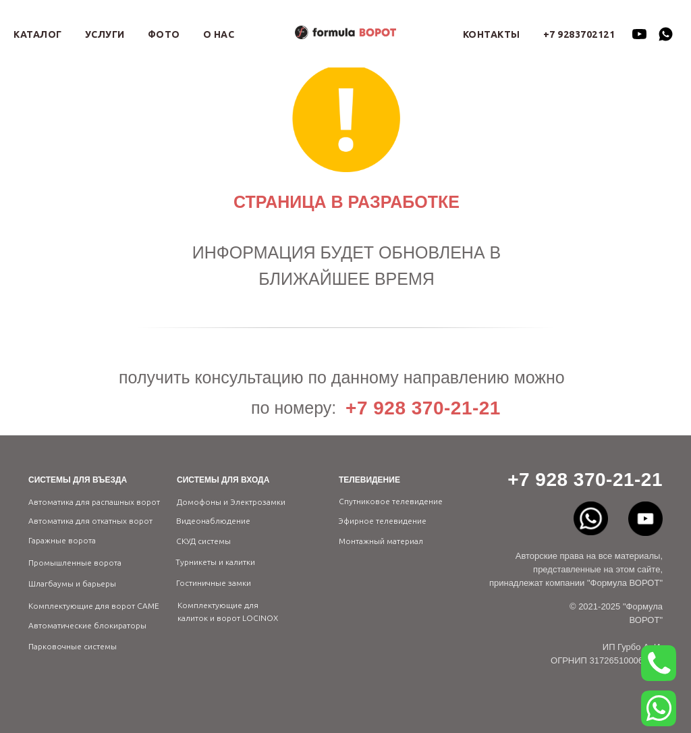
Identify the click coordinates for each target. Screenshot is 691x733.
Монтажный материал (381, 541)
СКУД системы (203, 541)
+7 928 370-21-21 (423, 408)
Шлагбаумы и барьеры (72, 583)
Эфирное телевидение (382, 520)
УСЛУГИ (105, 34)
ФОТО (164, 34)
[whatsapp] (665, 34)
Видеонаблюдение (213, 520)
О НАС (219, 34)
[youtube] (639, 34)
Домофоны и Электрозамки (231, 501)
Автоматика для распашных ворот (94, 501)
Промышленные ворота (74, 562)
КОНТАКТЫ (491, 34)
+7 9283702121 (579, 34)
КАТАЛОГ (37, 34)
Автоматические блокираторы (87, 625)
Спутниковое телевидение (391, 501)
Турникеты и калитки (215, 562)
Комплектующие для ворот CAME (93, 605)
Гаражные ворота (62, 540)
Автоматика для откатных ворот (90, 520)
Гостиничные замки (213, 582)
